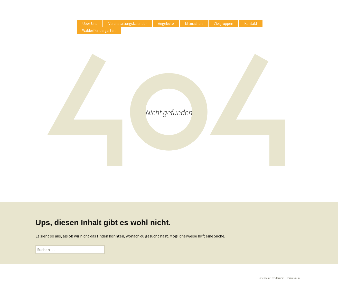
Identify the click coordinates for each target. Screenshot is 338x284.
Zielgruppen (223, 23)
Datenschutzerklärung (271, 278)
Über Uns (89, 23)
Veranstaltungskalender (127, 23)
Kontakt (250, 23)
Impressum (293, 278)
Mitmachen (194, 23)
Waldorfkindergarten (99, 30)
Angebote (166, 23)
